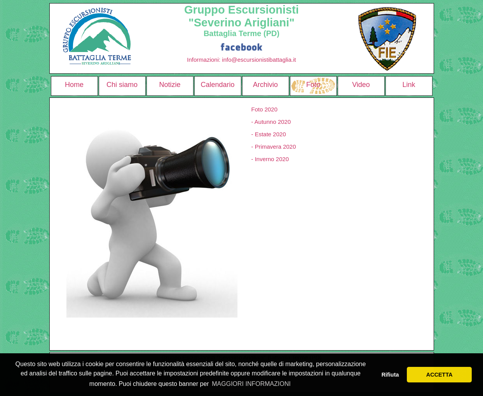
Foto (313, 85)
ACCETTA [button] (439, 375)
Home (74, 85)
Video (361, 85)
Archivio (265, 85)
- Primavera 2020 (273, 146)
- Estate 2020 (268, 134)
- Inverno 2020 (270, 159)
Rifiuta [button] (390, 375)
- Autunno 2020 (271, 121)
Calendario (217, 85)
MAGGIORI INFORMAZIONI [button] (251, 383)
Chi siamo (122, 85)
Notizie (169, 85)
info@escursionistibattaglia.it (259, 59)
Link (408, 85)
